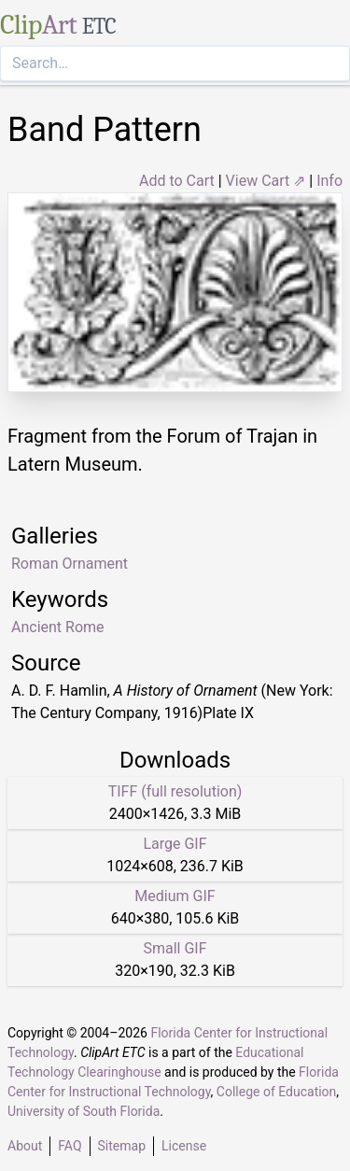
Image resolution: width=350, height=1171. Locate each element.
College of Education (277, 1091)
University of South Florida (83, 1111)
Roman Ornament (69, 563)
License (183, 1145)
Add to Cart (177, 181)
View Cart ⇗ (266, 181)
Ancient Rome (58, 627)
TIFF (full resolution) (175, 791)
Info (329, 181)
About (24, 1145)
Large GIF (174, 844)
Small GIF (174, 948)
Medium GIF (174, 896)
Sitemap (122, 1145)
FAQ (69, 1145)
